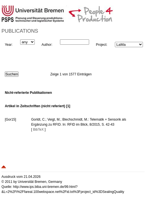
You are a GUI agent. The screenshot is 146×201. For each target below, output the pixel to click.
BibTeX (38, 129)
